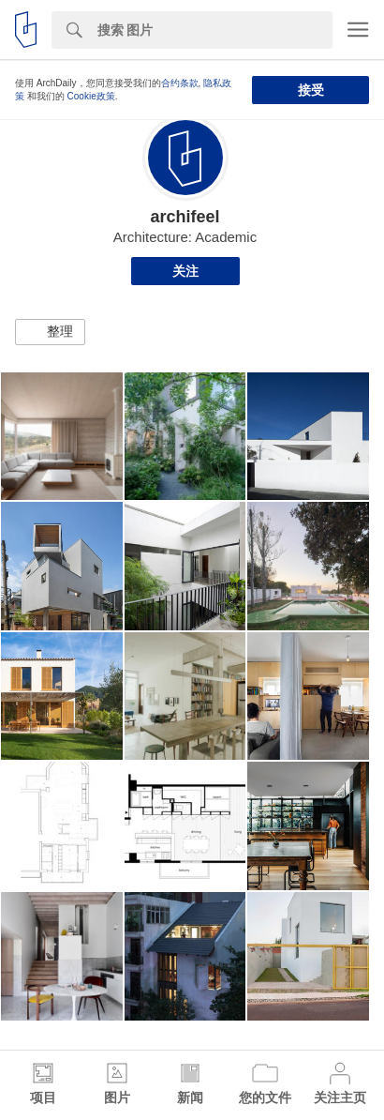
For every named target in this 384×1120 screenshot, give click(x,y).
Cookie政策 (91, 96)
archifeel (184, 216)
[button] (50, 332)
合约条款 (180, 83)
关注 (185, 271)
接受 (311, 90)
